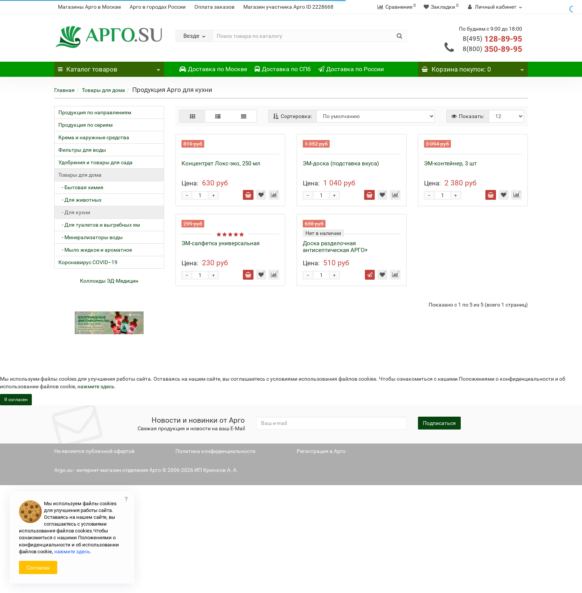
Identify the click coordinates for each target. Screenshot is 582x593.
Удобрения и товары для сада (95, 162)
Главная (64, 90)
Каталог (109, 67)
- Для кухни (74, 212)
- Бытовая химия (80, 187)
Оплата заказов (214, 7)
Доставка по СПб (283, 69)
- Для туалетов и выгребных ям (99, 225)
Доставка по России (351, 69)
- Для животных (80, 200)
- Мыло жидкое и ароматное (95, 250)
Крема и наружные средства (93, 137)
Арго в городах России (158, 7)
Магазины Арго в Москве (89, 7)
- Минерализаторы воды (90, 237)
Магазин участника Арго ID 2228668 (288, 7)
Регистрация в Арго (321, 559)
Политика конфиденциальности (215, 559)
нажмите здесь (72, 551)
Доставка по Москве (213, 69)
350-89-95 (492, 49)
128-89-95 (492, 39)
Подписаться (439, 531)
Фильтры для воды (82, 150)
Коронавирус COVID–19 (87, 262)
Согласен (38, 568)
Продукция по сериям (85, 125)
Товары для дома (103, 90)
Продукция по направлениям (94, 112)
